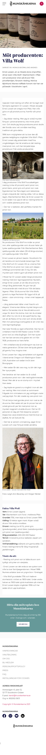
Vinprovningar (10, 651)
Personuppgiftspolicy (13, 666)
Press (5, 670)
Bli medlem (8, 662)
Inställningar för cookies (15, 678)
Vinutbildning (9, 655)
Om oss (6, 659)
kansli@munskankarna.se (19, 695)
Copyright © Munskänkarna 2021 (16, 704)
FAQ (4, 674)
